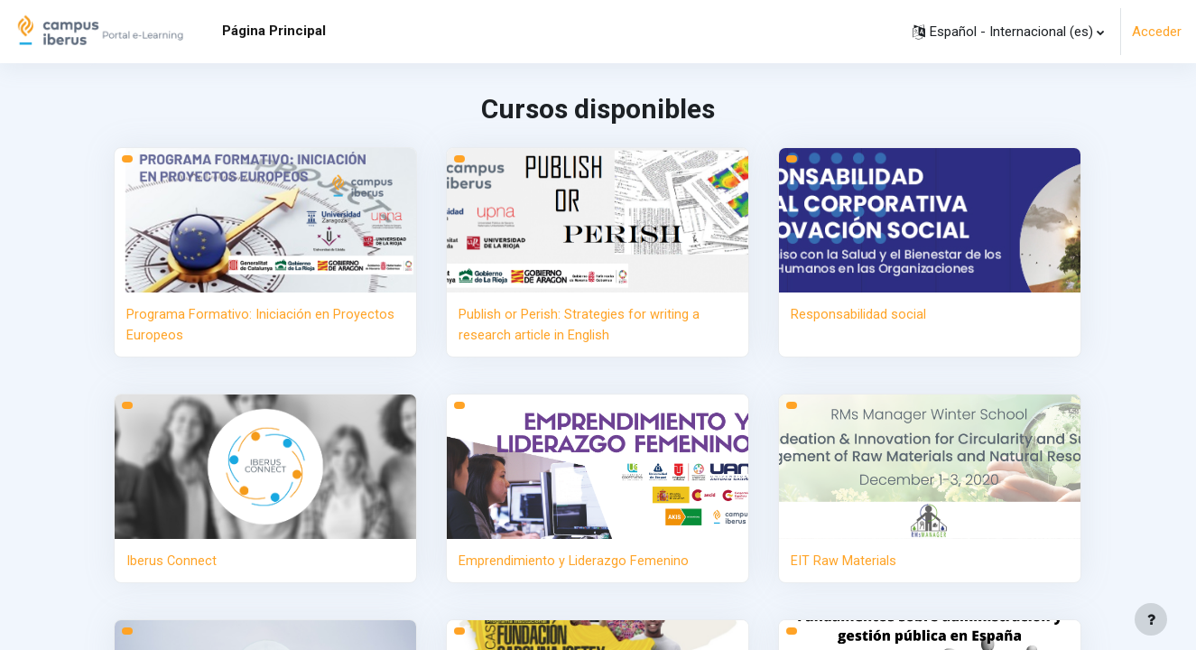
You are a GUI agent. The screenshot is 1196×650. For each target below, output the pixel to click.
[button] (1008, 31)
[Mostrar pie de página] (1151, 619)
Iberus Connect (172, 560)
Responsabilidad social (858, 314)
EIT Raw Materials (843, 560)
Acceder (1157, 31)
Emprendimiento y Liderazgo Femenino (574, 560)
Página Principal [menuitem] (274, 31)
